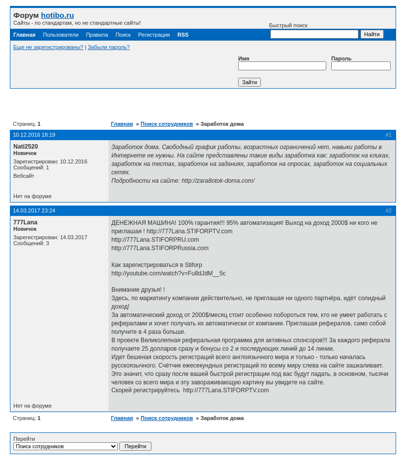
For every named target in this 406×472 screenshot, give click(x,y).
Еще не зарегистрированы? (48, 47)
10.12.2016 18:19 (34, 135)
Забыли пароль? (109, 47)
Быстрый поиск (313, 30)
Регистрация (154, 35)
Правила (97, 35)
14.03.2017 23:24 (34, 210)
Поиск (122, 35)
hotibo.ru (57, 15)
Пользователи (61, 35)
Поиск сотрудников (167, 124)
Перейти (82, 443)
